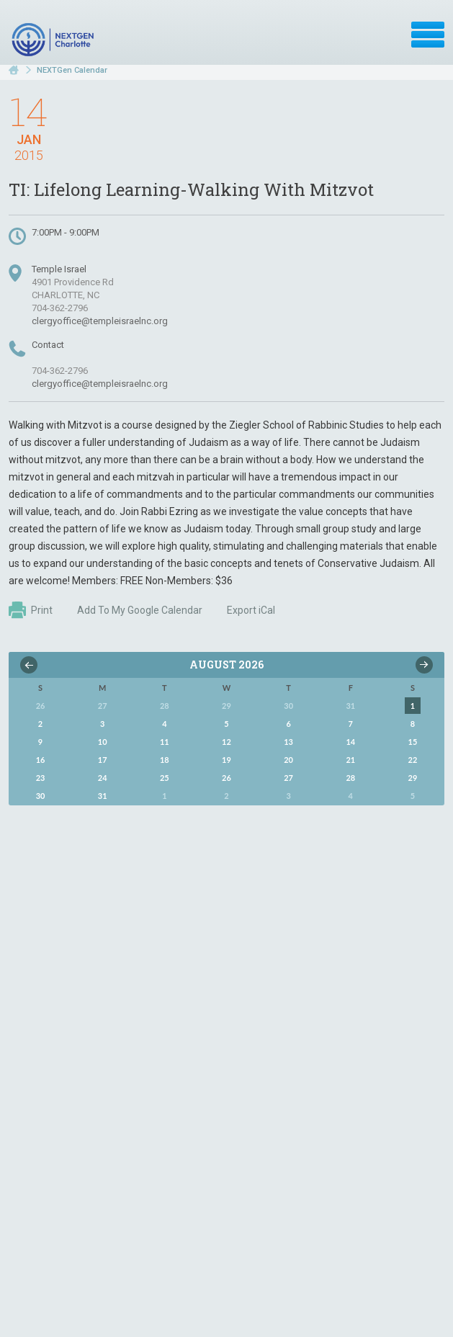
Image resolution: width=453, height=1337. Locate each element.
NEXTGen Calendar (72, 70)
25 (164, 777)
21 (350, 759)
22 (413, 759)
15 (413, 741)
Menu (427, 35)
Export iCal (251, 610)
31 (102, 795)
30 (40, 795)
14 (350, 741)
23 (40, 777)
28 (350, 777)
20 (288, 759)
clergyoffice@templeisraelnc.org (100, 321)
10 (102, 741)
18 (164, 759)
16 (40, 759)
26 (226, 777)
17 (102, 759)
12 (226, 741)
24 (102, 777)
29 (413, 777)
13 (288, 741)
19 (226, 759)
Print (31, 610)
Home (14, 70)
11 (164, 741)
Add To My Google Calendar (139, 610)
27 (288, 777)
